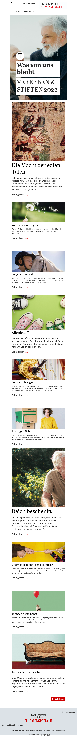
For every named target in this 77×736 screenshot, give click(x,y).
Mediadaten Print (60, 730)
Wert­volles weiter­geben (26, 225)
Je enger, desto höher (24, 614)
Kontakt (21, 730)
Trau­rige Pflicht (21, 431)
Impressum (15, 730)
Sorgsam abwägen (23, 382)
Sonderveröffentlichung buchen (22, 11)
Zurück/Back (58, 699)
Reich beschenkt (32, 511)
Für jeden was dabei (24, 274)
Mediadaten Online (49, 730)
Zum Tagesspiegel (28, 4)
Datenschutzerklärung (36, 730)
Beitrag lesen (18, 194)
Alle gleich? (20, 332)
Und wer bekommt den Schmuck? (32, 565)
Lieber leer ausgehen (27, 672)
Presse (27, 730)
